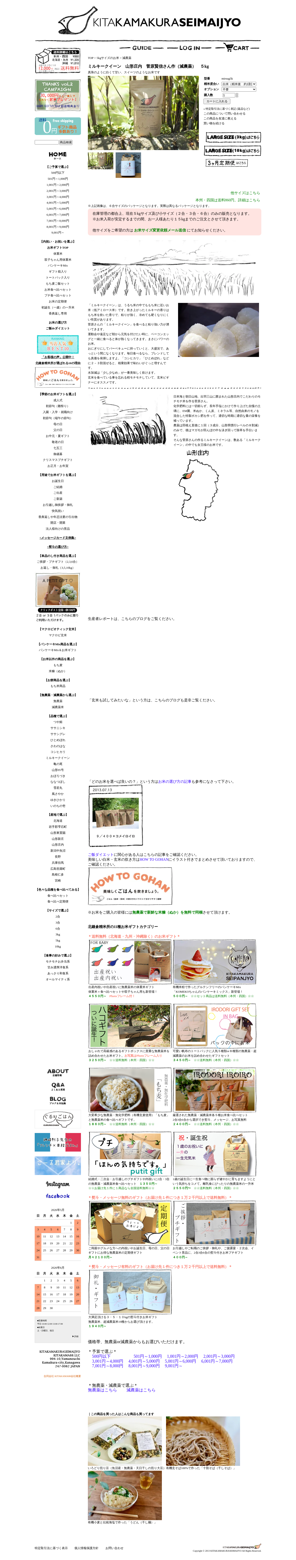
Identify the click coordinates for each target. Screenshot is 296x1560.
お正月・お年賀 (57, 466)
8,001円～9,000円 (57, 226)
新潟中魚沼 (57, 850)
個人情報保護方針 (86, 1548)
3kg (58, 934)
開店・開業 (57, 522)
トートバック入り (58, 277)
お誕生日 (58, 481)
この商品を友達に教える (220, 118)
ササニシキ (57, 728)
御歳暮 (57, 454)
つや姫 (57, 722)
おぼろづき (57, 776)
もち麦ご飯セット (58, 283)
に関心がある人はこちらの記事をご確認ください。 (143, 855)
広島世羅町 (57, 868)
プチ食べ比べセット (57, 295)
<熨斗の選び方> (58, 547)
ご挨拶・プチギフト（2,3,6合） (58, 561)
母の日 (57, 424)
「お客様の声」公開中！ (57, 357)
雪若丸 (57, 788)
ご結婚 (57, 487)
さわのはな (57, 746)
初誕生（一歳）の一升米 (57, 307)
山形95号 (58, 770)
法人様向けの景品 (58, 528)
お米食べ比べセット (57, 289)
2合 (58, 916)
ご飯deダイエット (58, 328)
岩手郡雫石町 (58, 826)
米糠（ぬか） (58, 671)
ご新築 (57, 499)
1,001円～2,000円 (57, 184)
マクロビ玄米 (58, 635)
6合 (58, 928)
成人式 (57, 400)
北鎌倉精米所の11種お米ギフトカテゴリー (123, 927)
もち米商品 (57, 686)
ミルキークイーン (58, 758)
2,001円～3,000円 (57, 191)
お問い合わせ (114, 1548)
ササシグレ (57, 734)
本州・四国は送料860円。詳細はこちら (227, 200)
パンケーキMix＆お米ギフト (58, 650)
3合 (58, 922)
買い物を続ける (214, 123)
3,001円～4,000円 (57, 197)
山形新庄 (58, 839)
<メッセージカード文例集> (58, 537)
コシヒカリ (57, 752)
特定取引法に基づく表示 (51, 1548)
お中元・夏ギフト (58, 436)
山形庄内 (58, 844)
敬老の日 (58, 442)
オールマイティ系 (58, 979)
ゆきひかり (57, 800)
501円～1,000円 (58, 178)
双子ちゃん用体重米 (57, 259)
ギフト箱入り (58, 271)
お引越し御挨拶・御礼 (58, 505)
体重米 (57, 253)
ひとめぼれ (57, 740)
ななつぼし (57, 781)
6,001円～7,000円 (57, 214)
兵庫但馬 (58, 862)
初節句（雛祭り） (58, 406)
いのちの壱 (57, 806)
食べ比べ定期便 (57, 901)
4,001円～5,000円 (57, 202)
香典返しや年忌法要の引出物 (57, 517)
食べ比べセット (57, 895)
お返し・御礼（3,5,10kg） (57, 567)
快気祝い (58, 511)
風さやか (58, 794)
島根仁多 (58, 874)
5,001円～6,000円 (57, 208)
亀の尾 (57, 764)
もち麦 (57, 665)
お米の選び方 (58, 322)
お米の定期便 (58, 301)
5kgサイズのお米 (108, 58)
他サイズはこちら (245, 193)
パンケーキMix (58, 265)
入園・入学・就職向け (58, 412)
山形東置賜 (57, 833)
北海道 (57, 820)
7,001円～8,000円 (57, 220)
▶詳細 (75, 1336)
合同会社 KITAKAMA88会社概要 (62, 1376)
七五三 (57, 448)
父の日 (57, 430)
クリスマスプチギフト (58, 460)
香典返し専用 (58, 313)
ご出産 (57, 492)
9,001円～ (57, 232)
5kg (58, 940)
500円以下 (58, 172)
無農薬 (57, 701)
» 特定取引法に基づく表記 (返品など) (227, 108)
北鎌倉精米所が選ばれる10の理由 (57, 363)
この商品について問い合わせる (225, 113)
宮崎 (58, 880)
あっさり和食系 (57, 973)
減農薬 (126, 58)
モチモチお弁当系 (58, 961)
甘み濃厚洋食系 (57, 967)
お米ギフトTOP (57, 247)
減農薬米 (58, 707)
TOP (90, 58)
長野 (58, 856)
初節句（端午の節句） (58, 418)
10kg (58, 946)
